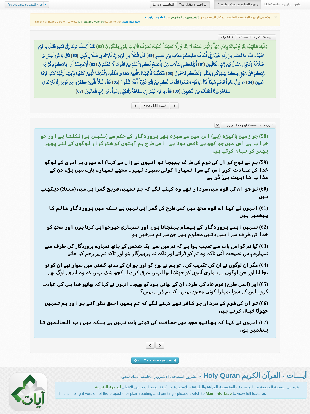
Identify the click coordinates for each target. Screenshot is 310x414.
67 (79, 91)
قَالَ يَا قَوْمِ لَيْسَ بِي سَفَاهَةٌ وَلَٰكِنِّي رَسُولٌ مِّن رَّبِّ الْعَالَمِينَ (128, 91)
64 (250, 82)
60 (75, 55)
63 (169, 73)
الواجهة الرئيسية (155, 17)
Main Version (283, 4)
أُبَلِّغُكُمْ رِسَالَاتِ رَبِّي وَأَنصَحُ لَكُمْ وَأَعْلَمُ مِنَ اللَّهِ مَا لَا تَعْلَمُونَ (147, 64)
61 (201, 64)
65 (115, 82)
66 (176, 91)
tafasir (163, 4)
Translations (193, 4)
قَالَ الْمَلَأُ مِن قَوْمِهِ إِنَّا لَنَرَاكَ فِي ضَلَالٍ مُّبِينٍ (112, 55)
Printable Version (238, 4)
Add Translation (155, 360)
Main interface (130, 21)
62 (93, 64)
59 (150, 55)
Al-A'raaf (256, 37)
